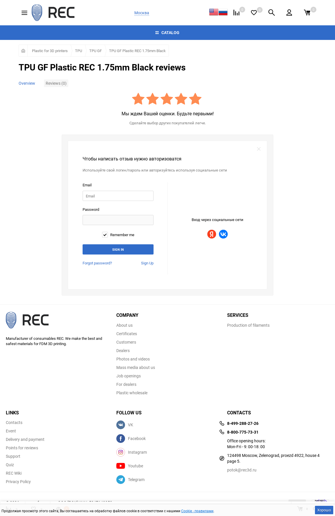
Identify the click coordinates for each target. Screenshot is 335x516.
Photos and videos (133, 359)
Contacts (14, 422)
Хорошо (324, 510)
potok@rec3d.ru (241, 470)
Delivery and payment (25, 439)
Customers (126, 342)
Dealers (123, 351)
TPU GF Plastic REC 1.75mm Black (137, 50)
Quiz (10, 465)
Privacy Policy (18, 482)
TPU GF (95, 50)
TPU (78, 50)
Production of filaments (248, 325)
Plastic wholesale (131, 393)
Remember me (118, 235)
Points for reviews (22, 448)
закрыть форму (258, 149)
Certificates (126, 334)
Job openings (128, 376)
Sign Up (147, 263)
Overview (27, 83)
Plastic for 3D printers (50, 50)
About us (124, 325)
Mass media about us (135, 367)
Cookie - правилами (197, 510)
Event (11, 431)
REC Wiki (14, 473)
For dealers (126, 384)
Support (13, 456)
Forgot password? (97, 263)
